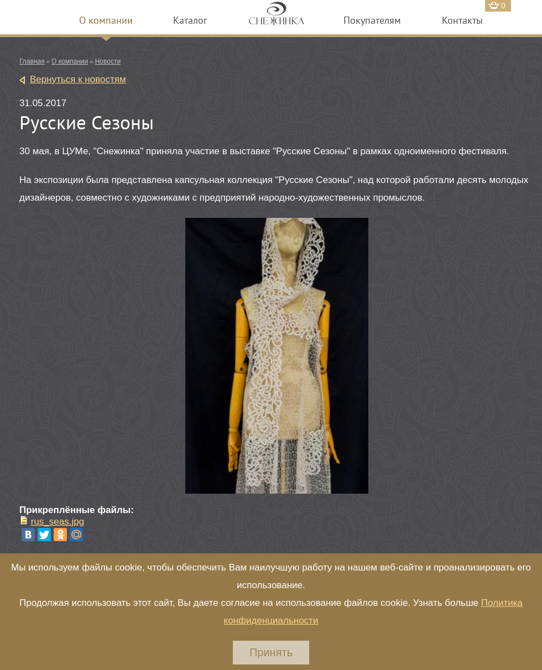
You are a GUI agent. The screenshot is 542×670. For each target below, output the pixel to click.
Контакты (462, 20)
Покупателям (372, 20)
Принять (271, 652)
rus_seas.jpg (57, 521)
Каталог (190, 20)
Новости (108, 61)
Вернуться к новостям (78, 79)
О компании (106, 20)
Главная (32, 61)
